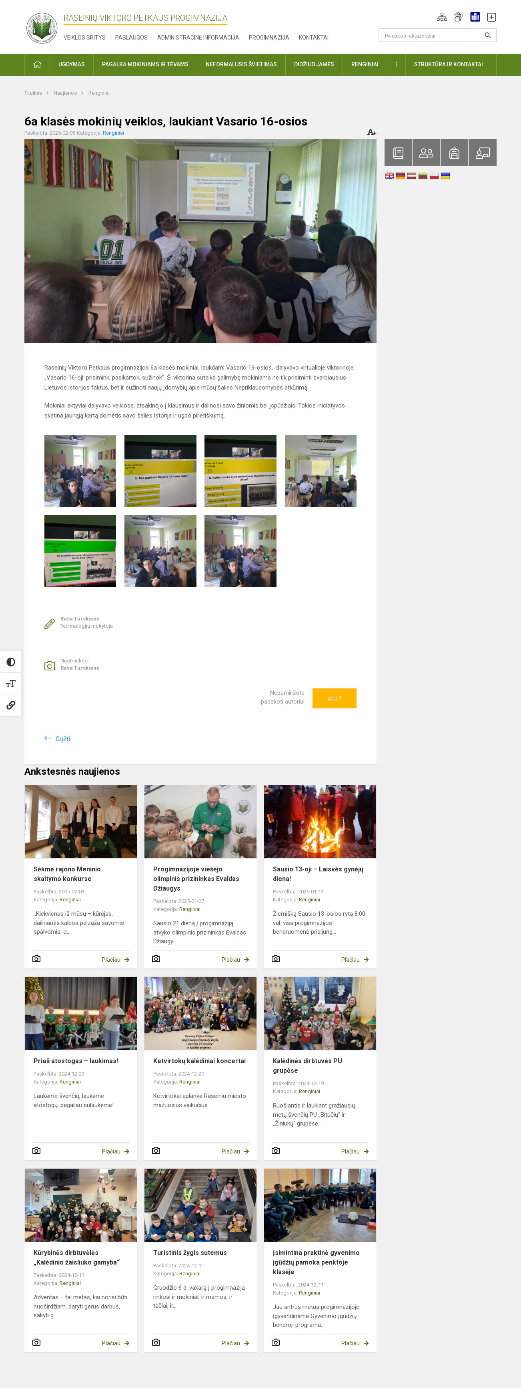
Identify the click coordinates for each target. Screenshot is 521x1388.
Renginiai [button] (365, 64)
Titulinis (33, 93)
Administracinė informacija (198, 37)
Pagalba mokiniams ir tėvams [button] (145, 64)
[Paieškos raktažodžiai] (438, 35)
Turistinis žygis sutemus (190, 1253)
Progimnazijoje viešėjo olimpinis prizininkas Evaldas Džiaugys (196, 878)
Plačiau (111, 959)
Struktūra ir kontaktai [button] (448, 64)
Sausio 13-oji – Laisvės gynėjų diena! (318, 874)
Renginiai (99, 93)
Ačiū (334, 698)
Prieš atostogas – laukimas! (76, 1061)
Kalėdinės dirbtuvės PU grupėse (307, 1065)
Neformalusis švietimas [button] (241, 64)
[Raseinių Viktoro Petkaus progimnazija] (46, 25)
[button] (442, 17)
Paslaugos (131, 37)
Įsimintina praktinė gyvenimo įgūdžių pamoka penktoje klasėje (316, 1262)
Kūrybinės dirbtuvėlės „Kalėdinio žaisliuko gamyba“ (77, 1257)
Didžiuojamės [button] (314, 64)
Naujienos (66, 93)
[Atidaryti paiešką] (488, 35)
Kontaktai (314, 37)
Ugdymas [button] (71, 64)
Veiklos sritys (85, 37)
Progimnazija (269, 37)
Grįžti (63, 739)
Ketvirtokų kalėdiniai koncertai (199, 1061)
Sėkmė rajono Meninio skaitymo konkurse (67, 874)
